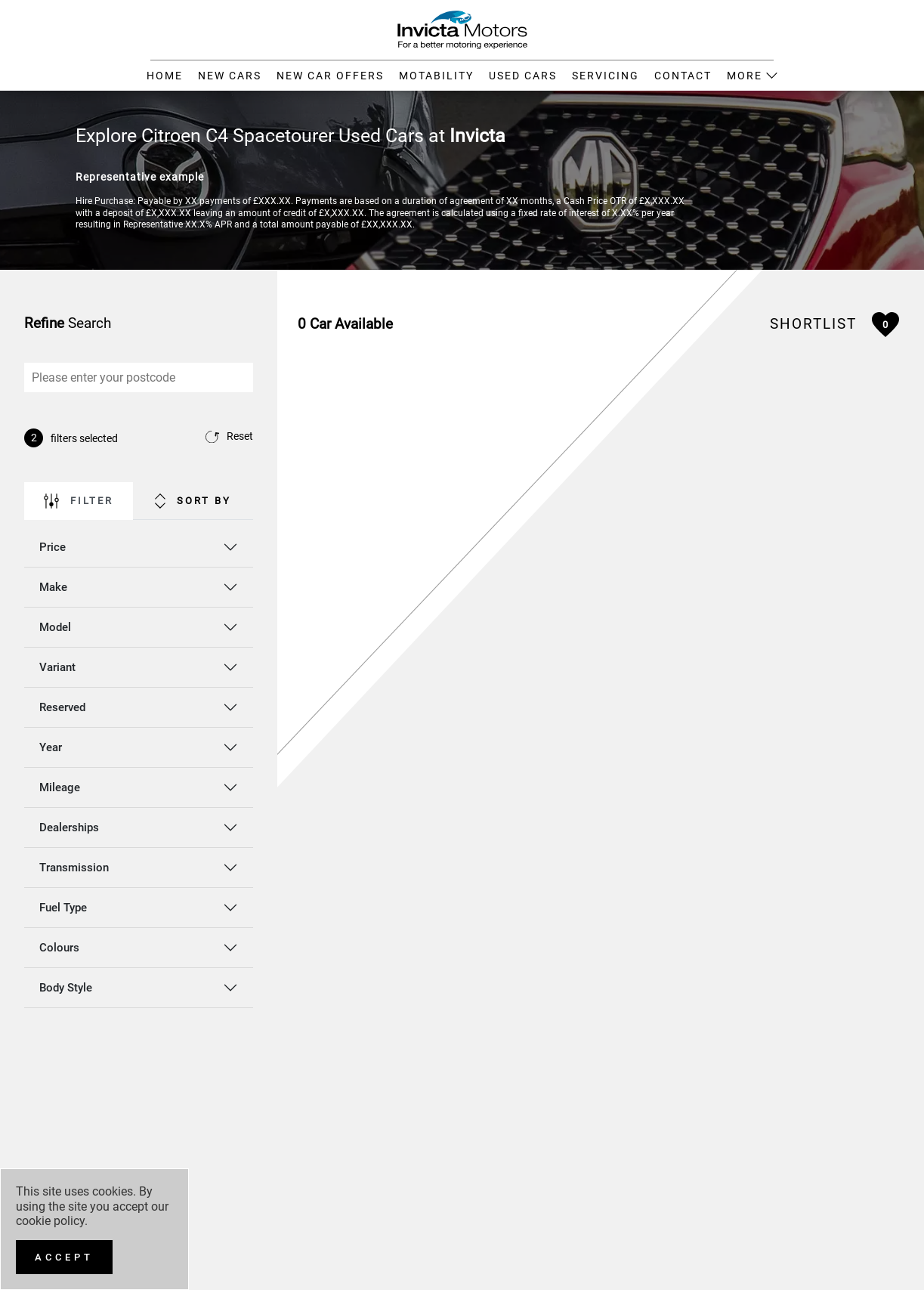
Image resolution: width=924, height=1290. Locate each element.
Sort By (193, 501)
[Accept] (64, 1257)
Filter (78, 501)
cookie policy (50, 1221)
